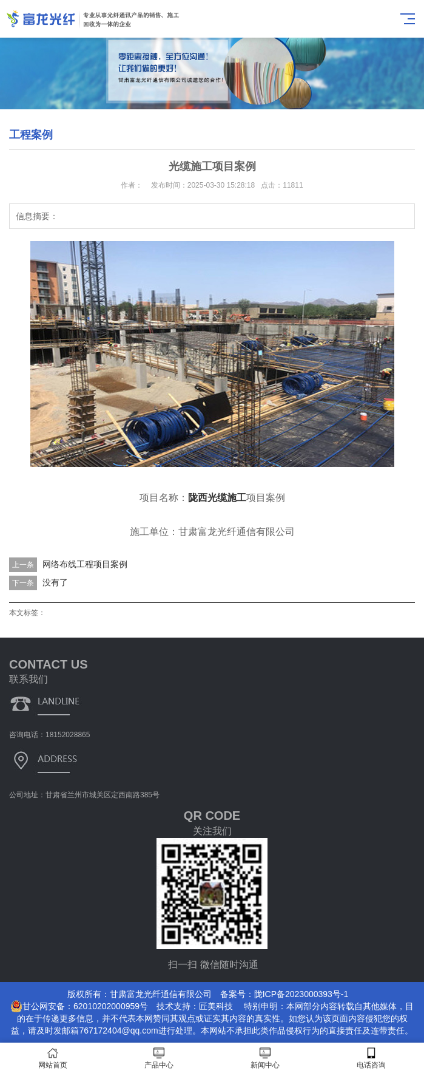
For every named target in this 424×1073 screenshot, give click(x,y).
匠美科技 (216, 1006)
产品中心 (159, 1058)
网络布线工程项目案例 (84, 564)
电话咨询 (371, 1058)
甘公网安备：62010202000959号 (79, 1006)
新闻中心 (265, 1058)
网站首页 (53, 1058)
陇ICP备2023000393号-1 (301, 994)
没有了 (55, 582)
